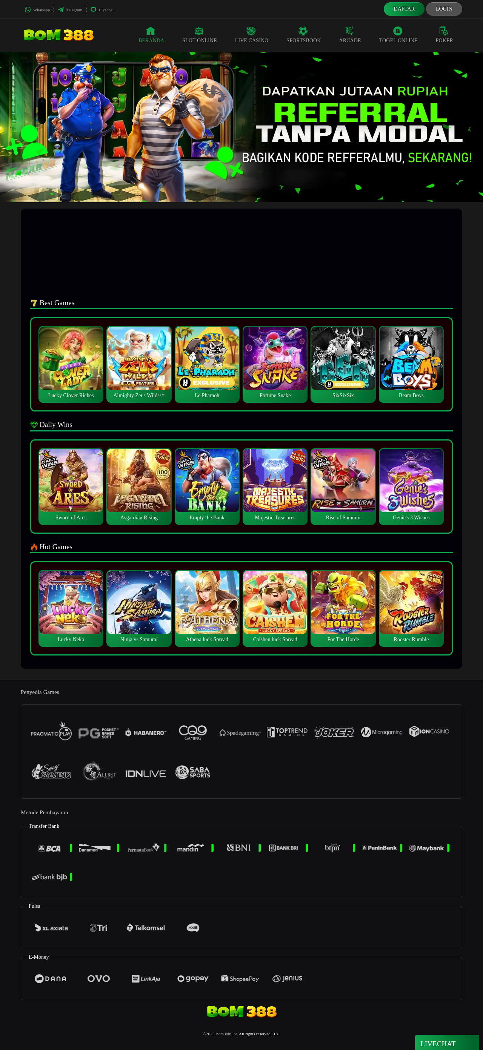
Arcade (350, 34)
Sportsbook (303, 34)
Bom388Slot (226, 1034)
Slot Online (199, 34)
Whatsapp (37, 10)
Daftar (404, 9)
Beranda (151, 34)
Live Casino (252, 34)
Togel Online (398, 34)
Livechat (102, 10)
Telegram (70, 10)
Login (444, 9)
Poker (444, 34)
